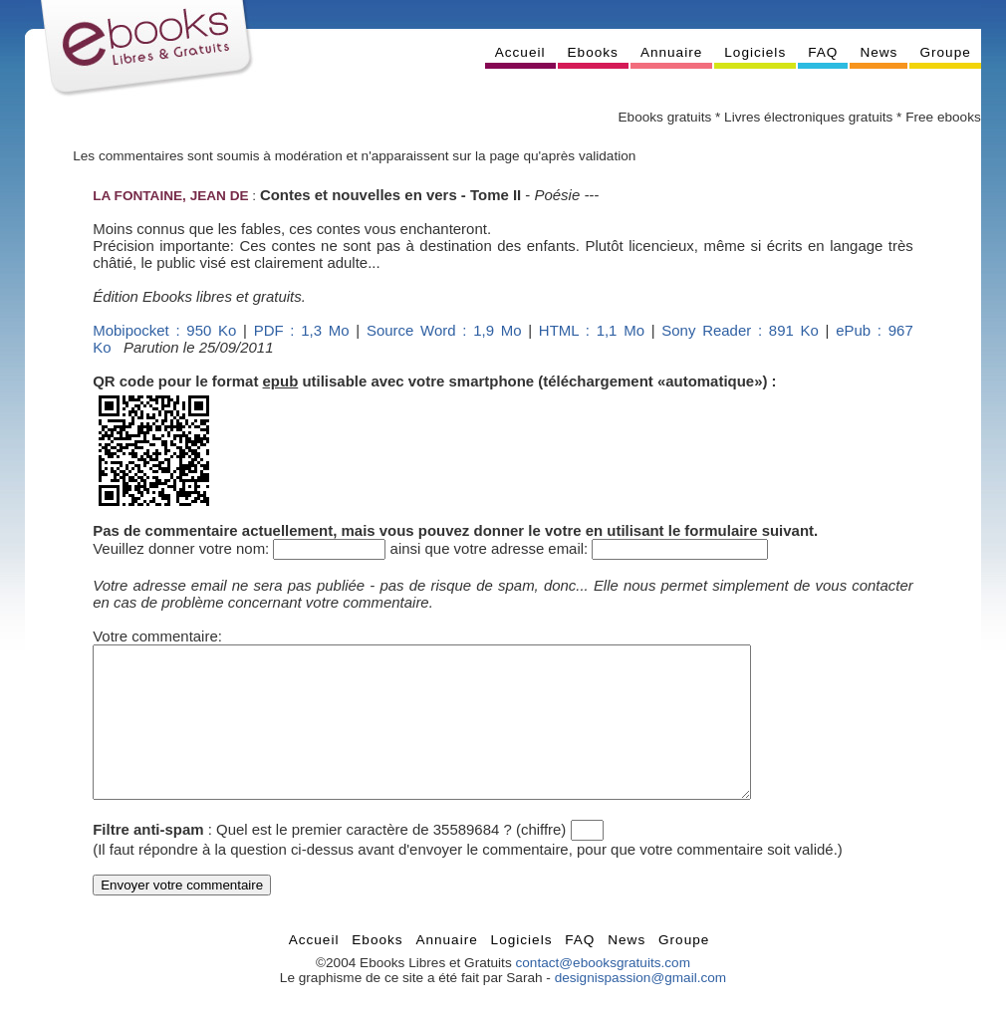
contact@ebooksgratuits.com (602, 992)
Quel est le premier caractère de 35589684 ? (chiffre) (391, 859)
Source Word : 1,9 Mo (444, 330)
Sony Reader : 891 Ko (740, 330)
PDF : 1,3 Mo (302, 330)
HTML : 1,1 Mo (591, 330)
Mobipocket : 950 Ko (164, 330)
